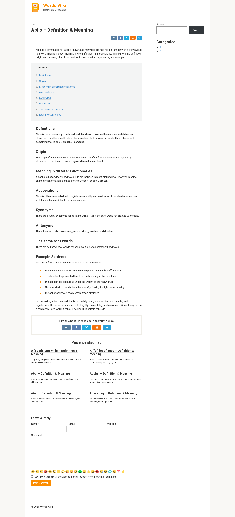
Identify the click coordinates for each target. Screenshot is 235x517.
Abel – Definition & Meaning (50, 373)
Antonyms (44, 103)
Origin (42, 81)
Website (111, 423)
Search (160, 24)
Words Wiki (54, 5)
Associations (46, 92)
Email (73, 423)
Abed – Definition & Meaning (51, 393)
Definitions (45, 75)
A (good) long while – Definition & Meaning (54, 352)
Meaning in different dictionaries (57, 86)
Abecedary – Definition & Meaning (113, 393)
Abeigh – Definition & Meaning (111, 373)
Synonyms (45, 97)
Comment (36, 435)
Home (34, 24)
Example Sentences (50, 114)
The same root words (51, 109)
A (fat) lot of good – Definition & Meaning (112, 352)
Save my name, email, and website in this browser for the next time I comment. (75, 477)
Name (35, 423)
